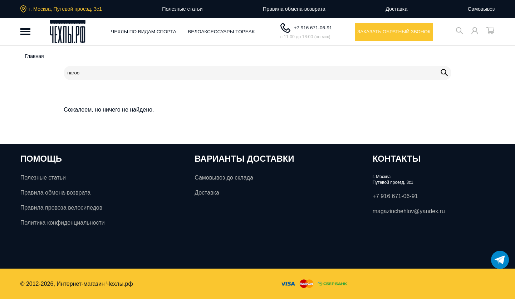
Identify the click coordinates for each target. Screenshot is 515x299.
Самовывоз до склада (224, 178)
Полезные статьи (182, 9)
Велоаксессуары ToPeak (221, 31)
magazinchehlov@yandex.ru (409, 211)
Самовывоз (481, 9)
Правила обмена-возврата (294, 9)
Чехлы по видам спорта (143, 31)
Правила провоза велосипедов (61, 208)
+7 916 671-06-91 (306, 28)
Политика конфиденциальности (62, 223)
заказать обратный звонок (394, 31)
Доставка (396, 9)
